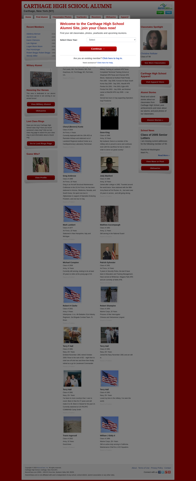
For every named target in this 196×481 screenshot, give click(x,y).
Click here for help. (105, 63)
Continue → (98, 48)
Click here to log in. (112, 58)
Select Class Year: (69, 40)
